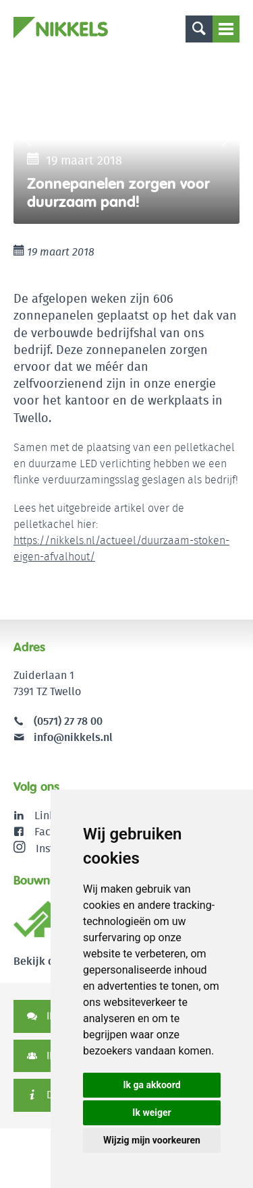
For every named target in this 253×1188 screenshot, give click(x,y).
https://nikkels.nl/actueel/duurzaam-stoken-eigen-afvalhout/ (121, 548)
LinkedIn (55, 815)
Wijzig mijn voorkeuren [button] (151, 1140)
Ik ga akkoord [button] (151, 1084)
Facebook (57, 831)
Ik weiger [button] (151, 1112)
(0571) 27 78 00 (68, 721)
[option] (126, 139)
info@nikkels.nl (63, 737)
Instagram (49, 848)
